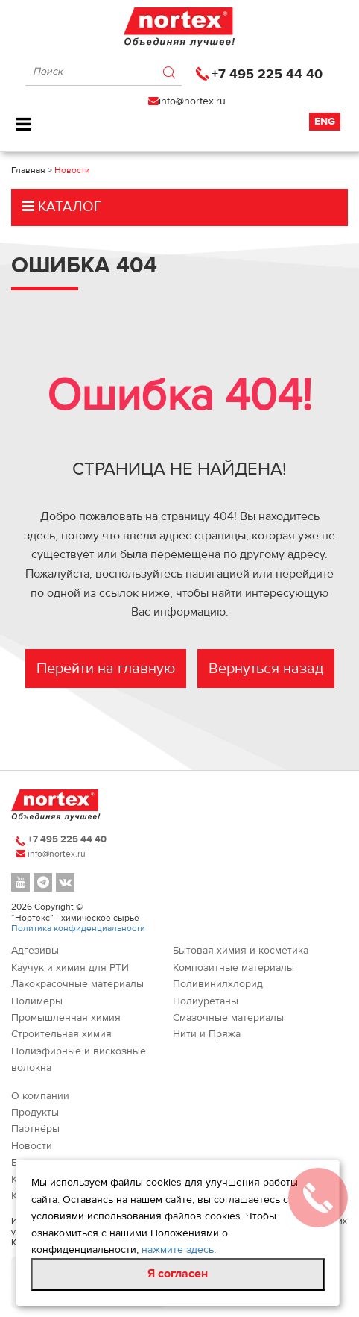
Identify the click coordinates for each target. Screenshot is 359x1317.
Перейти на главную (105, 668)
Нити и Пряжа (207, 1034)
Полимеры (37, 1001)
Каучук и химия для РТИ (70, 968)
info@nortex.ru (192, 101)
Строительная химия (61, 1034)
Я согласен (177, 1273)
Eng (324, 121)
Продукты (35, 1112)
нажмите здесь (178, 1250)
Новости (31, 1146)
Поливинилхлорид (218, 984)
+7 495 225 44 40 (267, 74)
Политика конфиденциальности (78, 928)
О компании (40, 1096)
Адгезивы (35, 950)
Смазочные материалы (228, 1017)
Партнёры (35, 1129)
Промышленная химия (66, 1017)
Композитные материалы (233, 968)
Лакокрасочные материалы (77, 984)
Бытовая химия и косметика (240, 950)
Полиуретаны (205, 1001)
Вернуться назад (266, 668)
